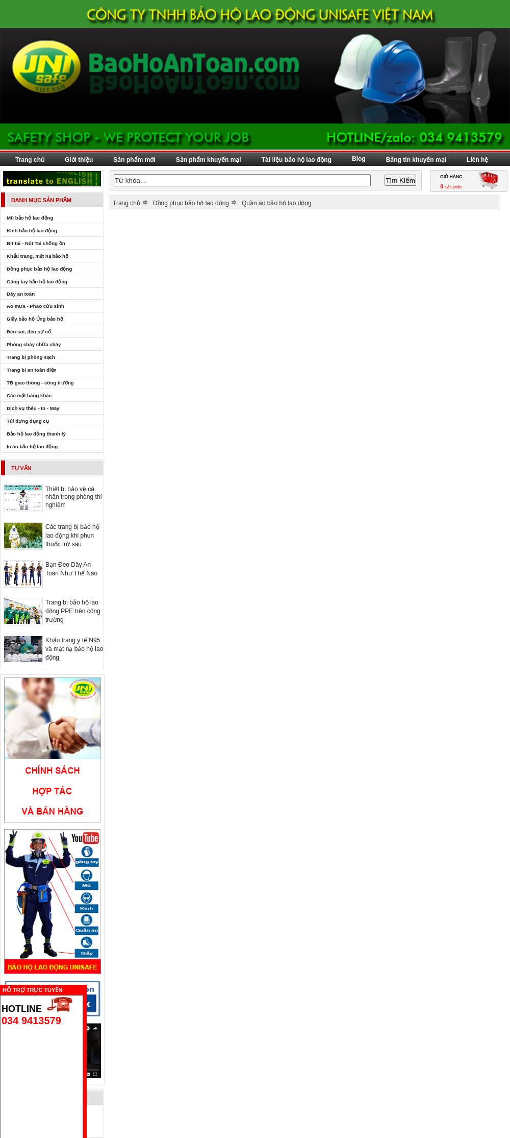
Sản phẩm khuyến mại (208, 159)
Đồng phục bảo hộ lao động (191, 203)
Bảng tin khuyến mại (416, 159)
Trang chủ (29, 159)
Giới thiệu (79, 159)
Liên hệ (477, 159)
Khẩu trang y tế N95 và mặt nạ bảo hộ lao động (74, 649)
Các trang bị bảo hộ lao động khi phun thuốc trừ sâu (72, 535)
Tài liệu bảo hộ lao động (297, 159)
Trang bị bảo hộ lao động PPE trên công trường (72, 611)
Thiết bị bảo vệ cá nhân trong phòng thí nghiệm (73, 497)
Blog (359, 158)
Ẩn (89, 988)
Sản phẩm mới (134, 159)
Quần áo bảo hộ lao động (277, 203)
